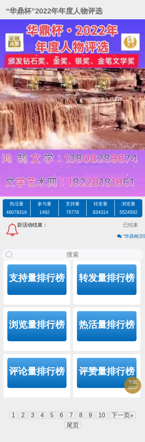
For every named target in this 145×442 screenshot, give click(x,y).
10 (101, 415)
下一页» (122, 415)
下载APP (132, 385)
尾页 (73, 425)
